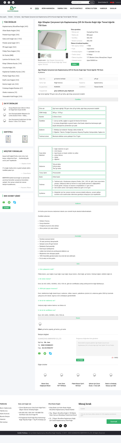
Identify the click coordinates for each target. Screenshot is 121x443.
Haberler (103, 8)
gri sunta (63, 329)
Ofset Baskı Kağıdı (9, 31)
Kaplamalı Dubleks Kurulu (12, 72)
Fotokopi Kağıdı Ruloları (11, 88)
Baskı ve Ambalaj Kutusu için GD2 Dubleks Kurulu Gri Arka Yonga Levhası (111, 385)
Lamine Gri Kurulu (9, 59)
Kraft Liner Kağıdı (9, 80)
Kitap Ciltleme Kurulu (10, 63)
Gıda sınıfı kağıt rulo (10, 39)
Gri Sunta (17, 17)
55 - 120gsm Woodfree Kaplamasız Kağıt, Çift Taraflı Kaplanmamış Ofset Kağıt (62, 419)
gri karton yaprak (47, 329)
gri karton (57, 329)
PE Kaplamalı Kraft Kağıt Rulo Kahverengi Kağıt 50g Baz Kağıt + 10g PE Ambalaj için (32, 418)
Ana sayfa (3, 17)
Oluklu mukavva (8, 92)
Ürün (37, 8)
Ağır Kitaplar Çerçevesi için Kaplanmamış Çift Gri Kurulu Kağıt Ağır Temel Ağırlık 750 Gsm (52, 62)
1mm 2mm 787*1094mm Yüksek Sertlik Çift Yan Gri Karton (61, 385)
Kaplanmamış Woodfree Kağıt (13, 26)
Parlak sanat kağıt (9, 43)
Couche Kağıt (7, 68)
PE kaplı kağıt (7, 47)
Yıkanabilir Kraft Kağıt (10, 96)
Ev (31, 8)
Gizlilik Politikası (22, 433)
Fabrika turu (62, 8)
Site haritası (4, 422)
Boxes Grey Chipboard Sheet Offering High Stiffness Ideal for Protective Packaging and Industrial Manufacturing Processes (45, 385)
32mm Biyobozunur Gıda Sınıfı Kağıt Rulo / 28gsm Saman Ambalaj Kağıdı (32, 408)
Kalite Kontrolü (76, 8)
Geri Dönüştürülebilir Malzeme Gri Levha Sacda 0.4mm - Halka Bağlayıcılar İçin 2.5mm (19, 115)
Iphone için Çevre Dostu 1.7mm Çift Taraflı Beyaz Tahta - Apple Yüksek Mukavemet (94, 385)
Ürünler (10, 17)
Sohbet (74, 64)
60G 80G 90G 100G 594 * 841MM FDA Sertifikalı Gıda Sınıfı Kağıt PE (31, 413)
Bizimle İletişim (91, 8)
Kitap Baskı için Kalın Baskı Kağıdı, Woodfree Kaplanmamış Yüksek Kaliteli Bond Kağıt (61, 409)
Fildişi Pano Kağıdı (9, 51)
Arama (91, 2)
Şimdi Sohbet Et (103, 2)
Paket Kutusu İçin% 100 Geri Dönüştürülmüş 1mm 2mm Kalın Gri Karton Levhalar (78, 385)
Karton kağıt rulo (8, 84)
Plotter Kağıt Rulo (9, 76)
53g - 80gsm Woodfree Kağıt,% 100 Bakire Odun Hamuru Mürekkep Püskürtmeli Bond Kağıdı (63, 414)
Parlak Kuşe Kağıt (9, 35)
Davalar (113, 8)
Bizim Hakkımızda (48, 8)
